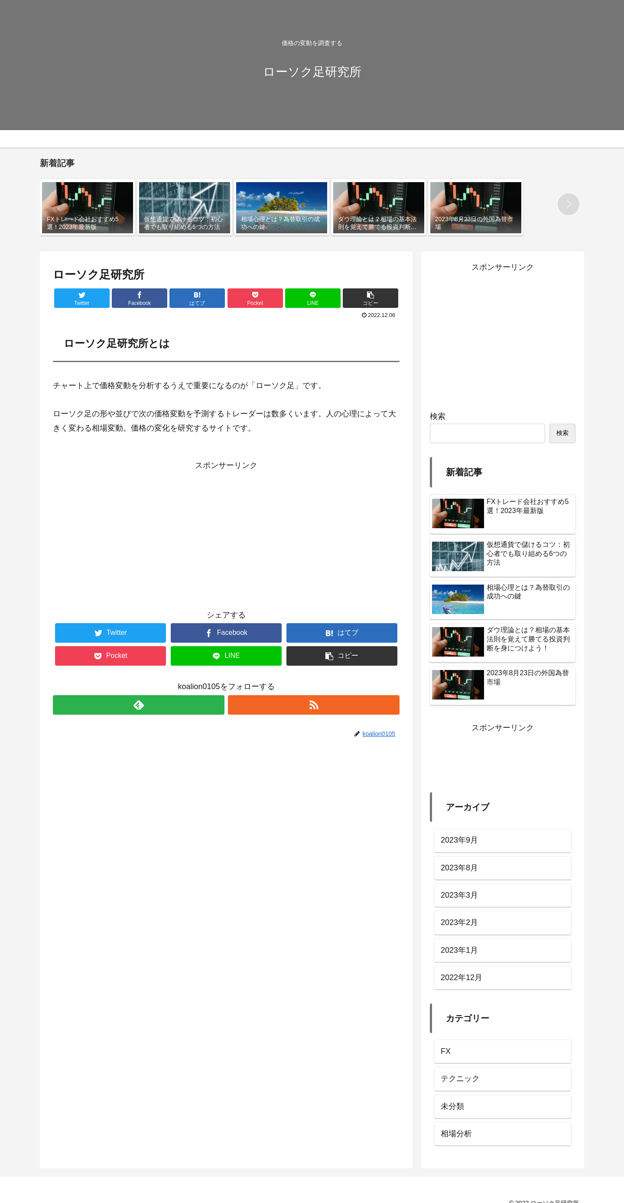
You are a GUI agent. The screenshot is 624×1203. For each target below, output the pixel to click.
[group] (87, 207)
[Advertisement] (226, 533)
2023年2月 (459, 922)
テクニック (460, 1078)
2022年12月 (461, 977)
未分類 (452, 1106)
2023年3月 (459, 895)
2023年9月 (459, 840)
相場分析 (456, 1133)
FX (446, 1051)
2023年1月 (459, 950)
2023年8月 (459, 867)
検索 (437, 416)
